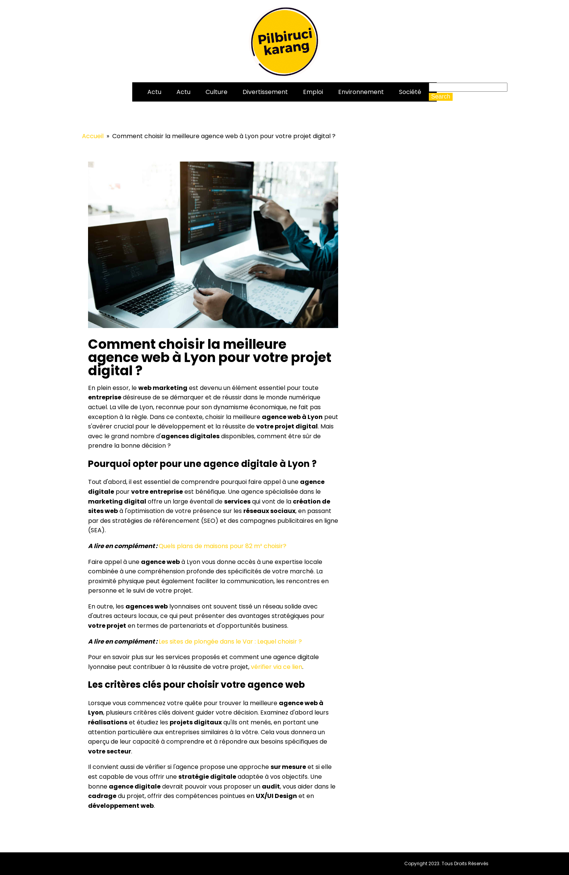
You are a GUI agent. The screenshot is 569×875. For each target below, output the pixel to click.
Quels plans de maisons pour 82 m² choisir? (222, 546)
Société (410, 92)
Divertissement (265, 92)
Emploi (313, 92)
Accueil (93, 136)
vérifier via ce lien (276, 666)
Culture (216, 92)
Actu (154, 92)
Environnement (361, 92)
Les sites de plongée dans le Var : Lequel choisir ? (230, 641)
